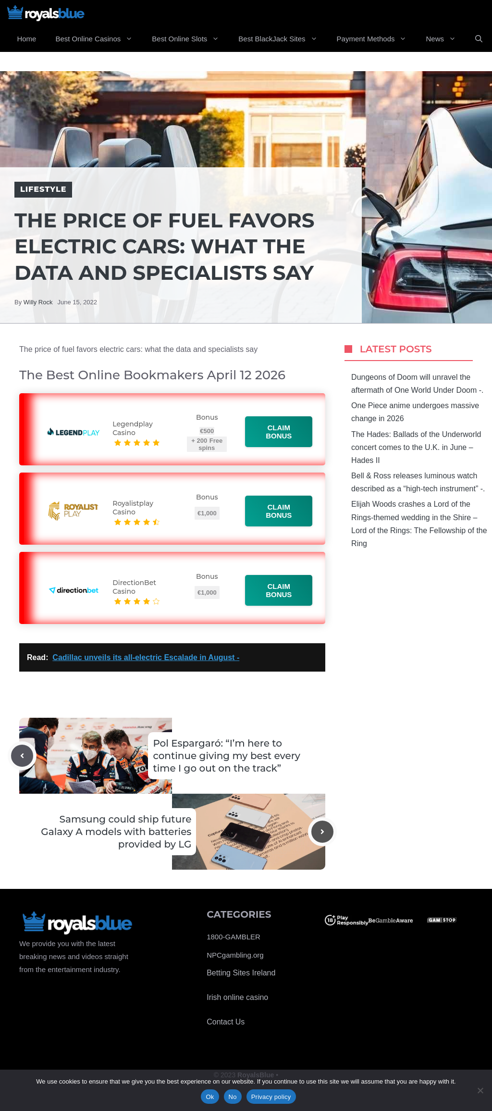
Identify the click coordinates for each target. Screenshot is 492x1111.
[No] (480, 1090)
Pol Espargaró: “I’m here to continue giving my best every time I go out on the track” (226, 755)
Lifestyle (43, 189)
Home (26, 39)
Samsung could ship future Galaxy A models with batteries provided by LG (116, 831)
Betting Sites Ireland (241, 973)
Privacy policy (271, 1096)
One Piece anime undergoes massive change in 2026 (415, 412)
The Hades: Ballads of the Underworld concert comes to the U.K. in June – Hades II (416, 447)
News (446, 39)
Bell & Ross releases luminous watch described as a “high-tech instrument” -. (418, 482)
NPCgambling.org (235, 955)
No (233, 1096)
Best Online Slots (190, 39)
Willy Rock (38, 302)
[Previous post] (22, 755)
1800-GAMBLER (233, 937)
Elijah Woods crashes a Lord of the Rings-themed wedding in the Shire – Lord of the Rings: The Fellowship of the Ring (419, 524)
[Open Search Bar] (479, 39)
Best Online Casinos (98, 39)
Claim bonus (279, 432)
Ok (210, 1096)
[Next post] (322, 831)
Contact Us (226, 1022)
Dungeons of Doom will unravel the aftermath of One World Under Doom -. (417, 383)
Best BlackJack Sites (282, 39)
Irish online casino (237, 997)
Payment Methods (377, 39)
